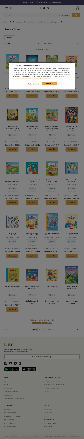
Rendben (49, 83)
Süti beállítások (33, 84)
